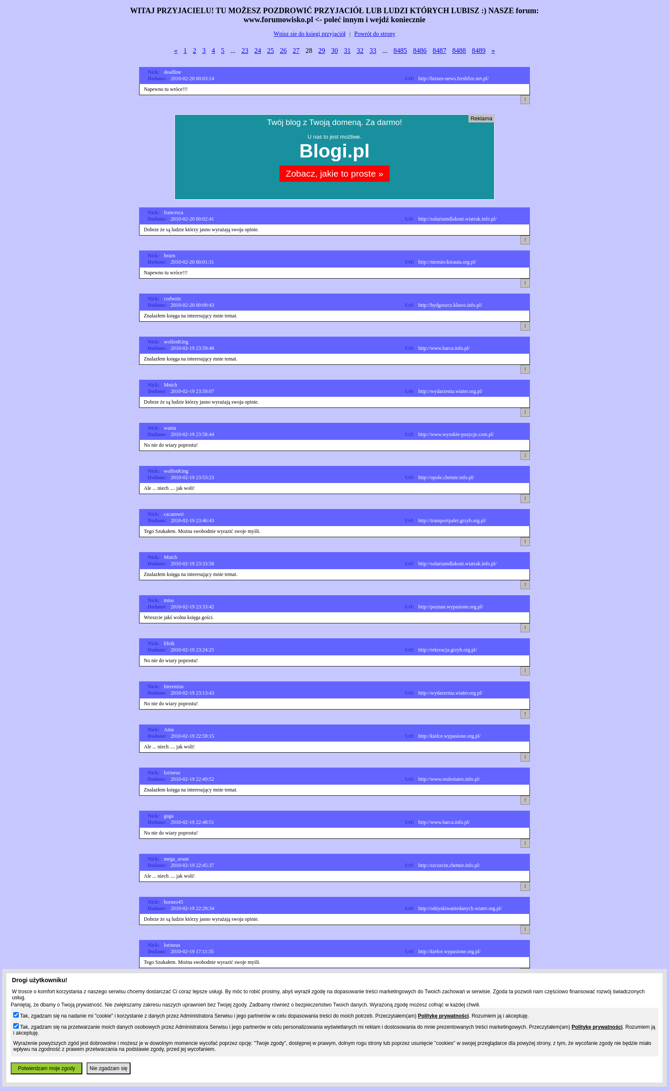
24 (257, 50)
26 (283, 50)
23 (244, 50)
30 (334, 50)
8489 (479, 50)
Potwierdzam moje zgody (46, 1068)
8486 (420, 50)
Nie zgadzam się (109, 1068)
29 (321, 50)
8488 (459, 50)
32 (360, 50)
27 (296, 50)
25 (270, 50)
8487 (439, 50)
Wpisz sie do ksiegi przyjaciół (309, 34)
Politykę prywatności (443, 1016)
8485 (400, 50)
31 (347, 50)
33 (372, 50)
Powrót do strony (374, 34)
